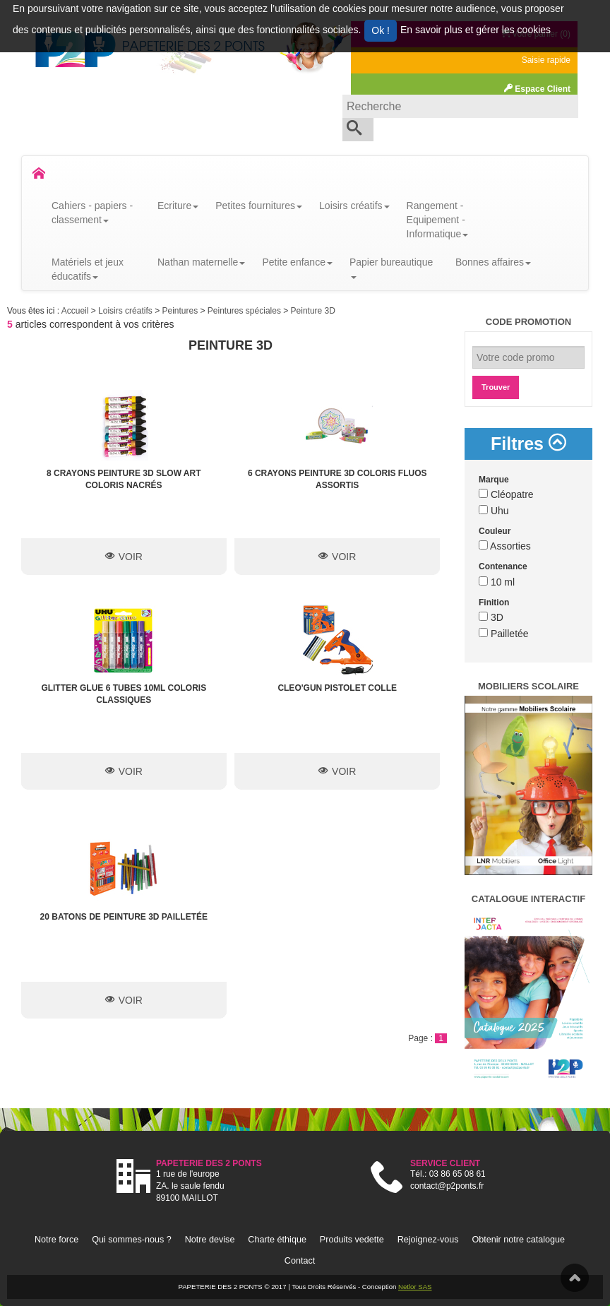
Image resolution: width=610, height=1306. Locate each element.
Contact (300, 1261)
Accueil (76, 311)
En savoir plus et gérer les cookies (475, 29)
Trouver (496, 387)
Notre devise (210, 1240)
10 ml (497, 582)
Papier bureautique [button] (391, 267)
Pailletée (504, 633)
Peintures (181, 311)
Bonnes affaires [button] (493, 262)
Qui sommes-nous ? (132, 1240)
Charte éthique (277, 1240)
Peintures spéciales (245, 311)
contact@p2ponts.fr (447, 1186)
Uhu (494, 510)
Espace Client (537, 89)
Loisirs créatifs (126, 311)
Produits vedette (352, 1240)
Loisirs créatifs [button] (354, 205)
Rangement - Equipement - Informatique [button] (438, 219)
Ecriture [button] (177, 205)
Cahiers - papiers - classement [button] (92, 212)
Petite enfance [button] (297, 262)
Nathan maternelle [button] (201, 262)
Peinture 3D (313, 311)
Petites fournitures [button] (258, 205)
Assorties (505, 546)
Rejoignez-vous (428, 1240)
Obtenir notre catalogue (518, 1240)
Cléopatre (506, 494)
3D (491, 617)
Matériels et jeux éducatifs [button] (88, 269)
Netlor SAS (414, 1286)
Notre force (56, 1240)
